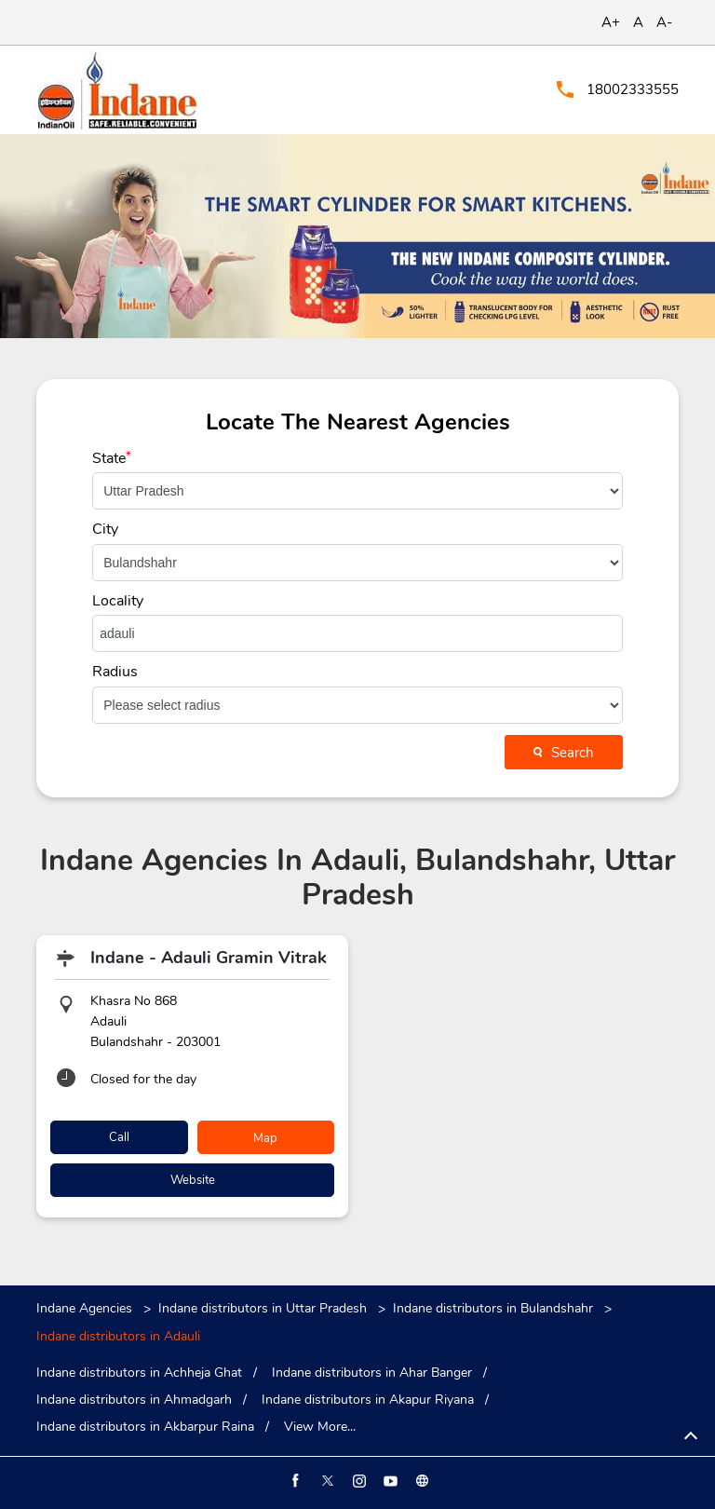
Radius (115, 671)
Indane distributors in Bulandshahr (493, 1308)
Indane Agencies (86, 1308)
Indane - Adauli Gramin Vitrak (208, 957)
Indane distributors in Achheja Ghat (139, 1373)
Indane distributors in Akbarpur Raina (145, 1427)
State (111, 458)
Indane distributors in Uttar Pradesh (262, 1308)
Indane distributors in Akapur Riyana (368, 1400)
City (105, 529)
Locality (117, 600)
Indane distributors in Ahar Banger (372, 1373)
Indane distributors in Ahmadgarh (134, 1400)
